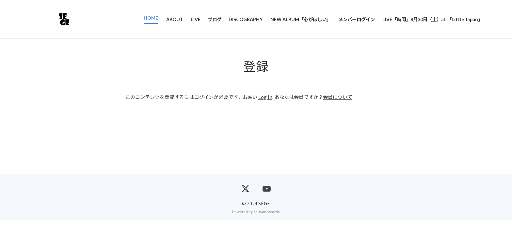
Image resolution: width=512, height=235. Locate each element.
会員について (337, 97)
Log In (265, 97)
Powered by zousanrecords (256, 226)
